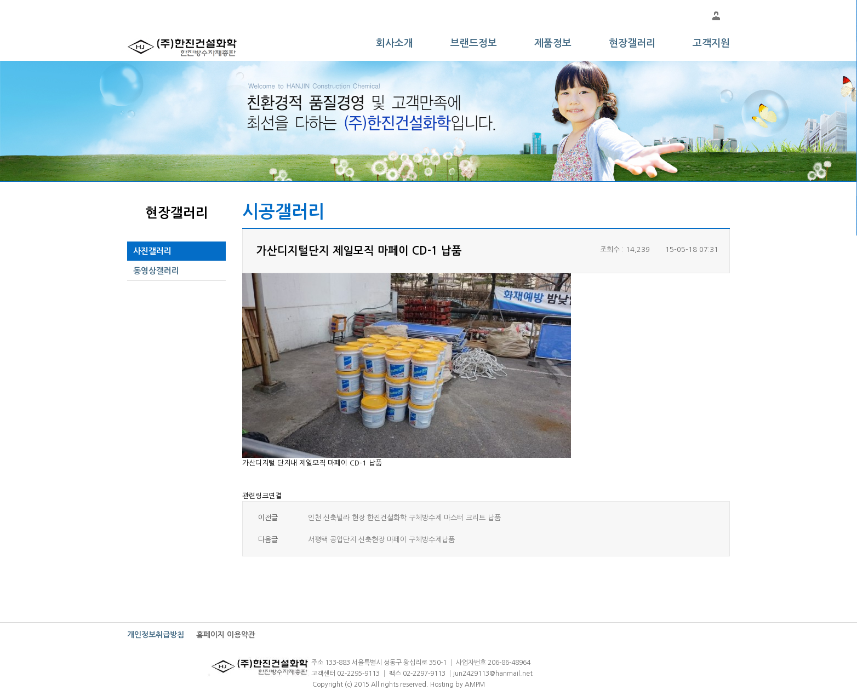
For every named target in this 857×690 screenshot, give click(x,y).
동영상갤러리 (156, 271)
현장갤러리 (632, 43)
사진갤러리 (152, 251)
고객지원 (711, 43)
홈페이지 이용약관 (225, 635)
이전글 (268, 517)
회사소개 (394, 43)
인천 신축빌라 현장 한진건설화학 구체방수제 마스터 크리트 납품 (404, 517)
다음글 (268, 539)
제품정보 (553, 43)
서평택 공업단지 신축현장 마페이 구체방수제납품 (381, 539)
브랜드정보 (473, 43)
